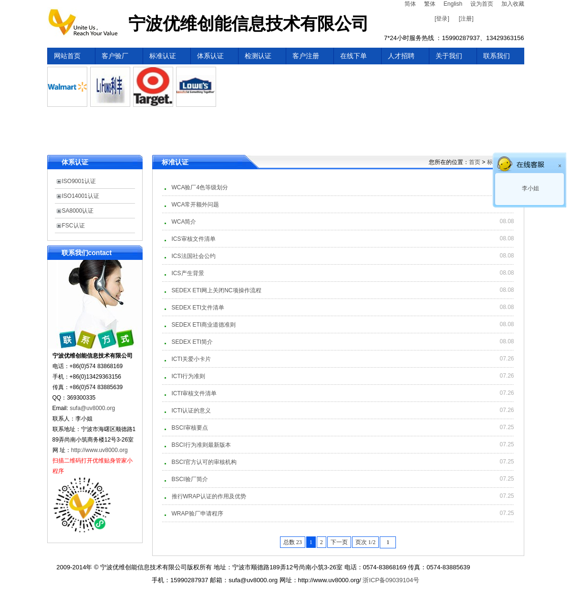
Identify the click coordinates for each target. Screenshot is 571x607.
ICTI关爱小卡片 (191, 359)
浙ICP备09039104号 (391, 580)
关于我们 (449, 56)
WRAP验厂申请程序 (197, 513)
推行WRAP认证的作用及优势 (209, 496)
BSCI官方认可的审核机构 (204, 462)
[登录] (442, 18)
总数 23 (292, 542)
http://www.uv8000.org (99, 450)
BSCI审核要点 (190, 427)
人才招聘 (401, 56)
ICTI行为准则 (189, 376)
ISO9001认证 (79, 181)
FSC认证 (73, 225)
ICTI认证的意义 (191, 410)
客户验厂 (115, 56)
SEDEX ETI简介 (192, 342)
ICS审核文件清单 (194, 239)
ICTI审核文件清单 (194, 393)
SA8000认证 (78, 210)
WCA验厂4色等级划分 (200, 187)
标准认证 (162, 56)
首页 (474, 162)
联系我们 (496, 56)
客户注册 (305, 56)
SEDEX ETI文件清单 (198, 307)
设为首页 (481, 3)
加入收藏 (512, 3)
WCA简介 (184, 221)
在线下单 (353, 56)
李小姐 (529, 188)
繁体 (430, 3)
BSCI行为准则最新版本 (201, 445)
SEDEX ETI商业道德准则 (204, 324)
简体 (410, 3)
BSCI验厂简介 (190, 479)
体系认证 (210, 56)
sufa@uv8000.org (92, 408)
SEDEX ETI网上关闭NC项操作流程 (216, 290)
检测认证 (258, 56)
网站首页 (67, 56)
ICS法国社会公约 (194, 256)
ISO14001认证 (80, 196)
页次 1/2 (365, 542)
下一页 (339, 542)
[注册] (466, 18)
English (453, 3)
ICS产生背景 (188, 273)
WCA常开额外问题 (195, 204)
